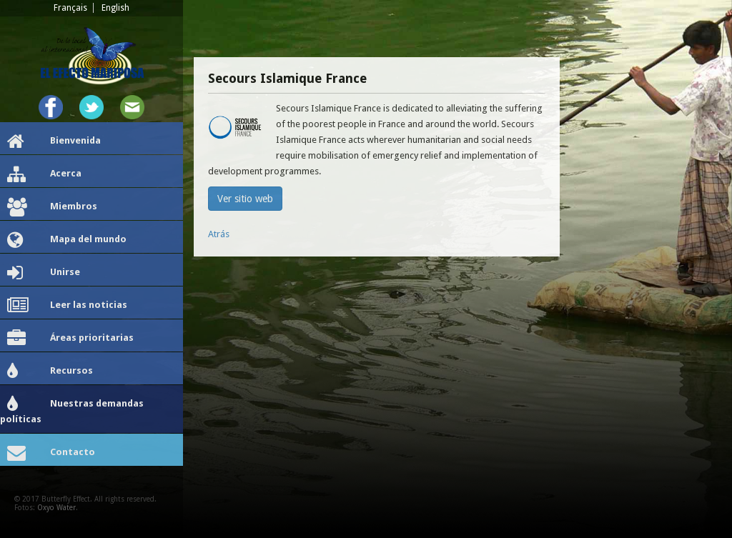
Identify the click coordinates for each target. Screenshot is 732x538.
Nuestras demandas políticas (72, 409)
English (115, 8)
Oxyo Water (56, 508)
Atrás (218, 234)
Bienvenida (54, 141)
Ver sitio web (245, 198)
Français (70, 8)
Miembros (52, 207)
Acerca (44, 174)
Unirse (43, 273)
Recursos (50, 371)
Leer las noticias (67, 306)
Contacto (51, 453)
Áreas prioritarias (70, 338)
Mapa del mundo (67, 240)
